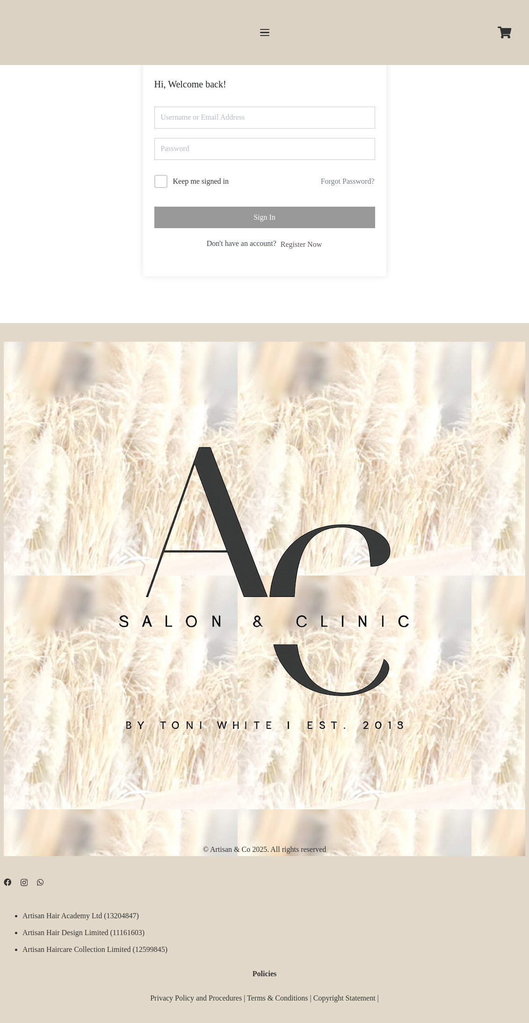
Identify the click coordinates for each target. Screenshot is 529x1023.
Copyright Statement (344, 997)
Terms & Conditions (277, 997)
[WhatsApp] (40, 882)
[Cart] (504, 32)
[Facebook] (7, 882)
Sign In (264, 217)
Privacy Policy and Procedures (196, 997)
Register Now (301, 244)
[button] (264, 32)
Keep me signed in (201, 181)
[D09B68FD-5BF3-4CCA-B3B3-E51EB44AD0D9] (264, 581)
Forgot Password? (348, 181)
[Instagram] (24, 883)
